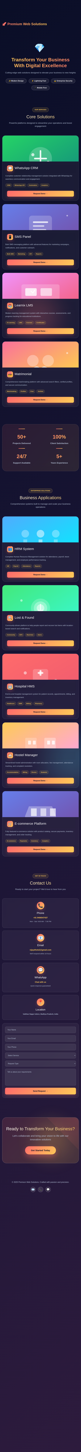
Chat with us (40, 982)
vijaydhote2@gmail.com (40, 950)
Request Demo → (40, 194)
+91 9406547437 (40, 918)
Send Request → (40, 1091)
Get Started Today (40, 1150)
